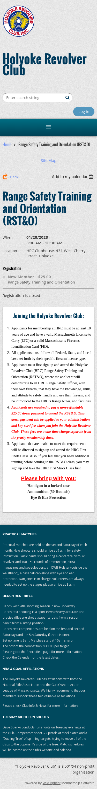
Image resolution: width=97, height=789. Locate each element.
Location (10, 250)
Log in (83, 111)
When (8, 237)
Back (14, 176)
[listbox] (73, 176)
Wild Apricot (52, 783)
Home (7, 144)
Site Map (48, 160)
